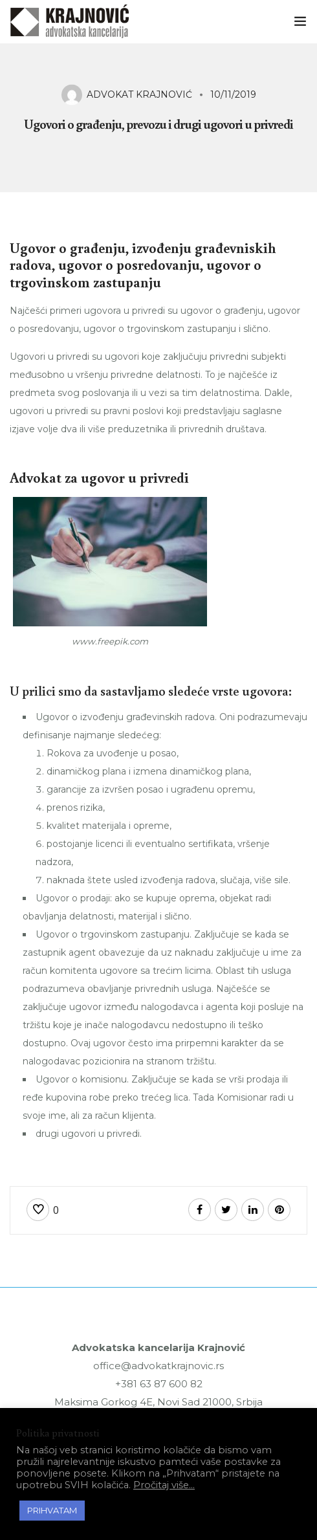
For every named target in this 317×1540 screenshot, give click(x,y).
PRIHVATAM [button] (52, 1510)
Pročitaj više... (164, 1485)
